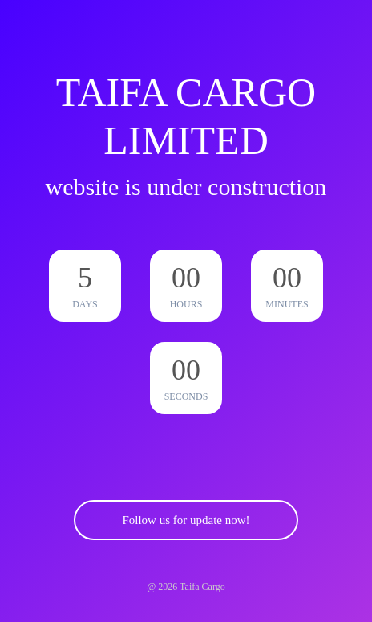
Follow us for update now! (185, 520)
